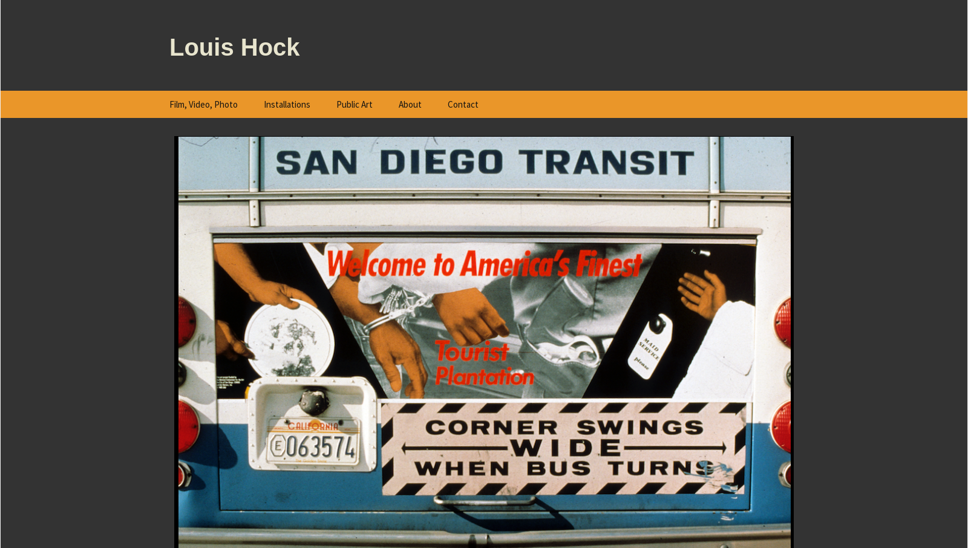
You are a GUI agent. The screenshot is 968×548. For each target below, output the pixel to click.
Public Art (354, 104)
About (410, 104)
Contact (463, 104)
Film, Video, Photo (203, 104)
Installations (287, 104)
